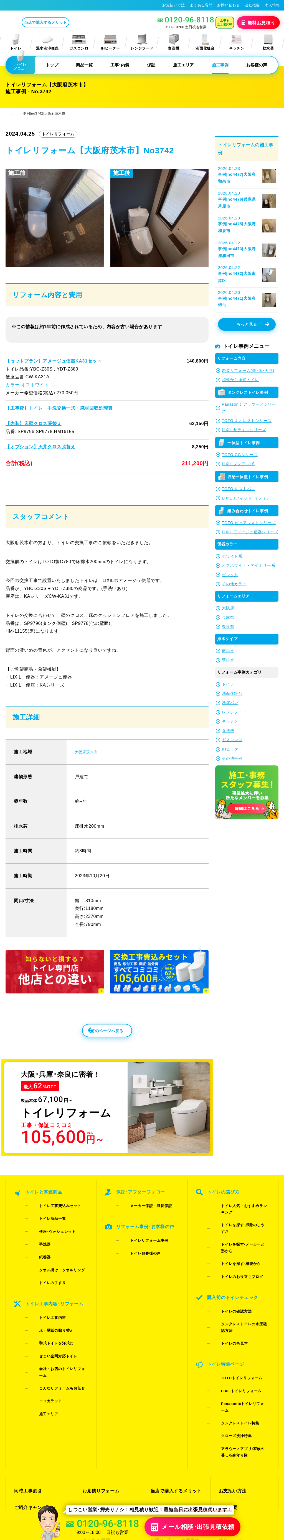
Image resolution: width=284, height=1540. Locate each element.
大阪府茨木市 (89, 768)
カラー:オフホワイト (27, 384)
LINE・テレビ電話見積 (104, 1399)
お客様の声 (256, 65)
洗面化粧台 (205, 42)
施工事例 (220, 65)
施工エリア (183, 65)
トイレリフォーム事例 (141, 1250)
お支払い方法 (173, 5)
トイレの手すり (44, 1268)
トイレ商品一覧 (44, 1232)
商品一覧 (84, 65)
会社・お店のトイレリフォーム (57, 1322)
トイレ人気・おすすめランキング (241, 1225)
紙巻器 (36, 1253)
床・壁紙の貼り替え (48, 1300)
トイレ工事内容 (44, 1293)
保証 (151, 65)
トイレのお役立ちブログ (233, 1253)
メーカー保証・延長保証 (142, 1225)
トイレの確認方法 (228, 1279)
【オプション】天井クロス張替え (40, 446)
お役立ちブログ (166, 1429)
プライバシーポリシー (209, 1486)
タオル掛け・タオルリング (53, 1261)
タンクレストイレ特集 (232, 1340)
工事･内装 (119, 65)
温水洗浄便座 (47, 42)
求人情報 (272, 5)
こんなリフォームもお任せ (53, 1329)
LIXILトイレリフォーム (233, 1325)
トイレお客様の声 (137, 1257)
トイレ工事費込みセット (51, 1225)
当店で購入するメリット (67, 22)
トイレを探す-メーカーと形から (240, 1239)
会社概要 (252, 5)
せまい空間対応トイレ (50, 1315)
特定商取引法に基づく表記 (255, 1486)
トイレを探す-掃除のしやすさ (238, 1232)
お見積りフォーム (99, 1390)
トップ (52, 65)
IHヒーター (110, 42)
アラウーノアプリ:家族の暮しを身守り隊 (240, 1357)
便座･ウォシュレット (49, 1239)
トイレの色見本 (226, 1293)
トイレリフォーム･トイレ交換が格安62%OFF (46, 5)
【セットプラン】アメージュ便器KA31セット (53, 361)
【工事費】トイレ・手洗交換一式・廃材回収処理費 (59, 408)
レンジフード (142, 42)
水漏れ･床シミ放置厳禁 (173, 1419)
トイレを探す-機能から (232, 1246)
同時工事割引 (27, 1390)
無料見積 (259, 22)
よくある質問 (201, 5)
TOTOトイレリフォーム (233, 1318)
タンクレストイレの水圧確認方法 (241, 1286)
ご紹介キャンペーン (33, 1399)
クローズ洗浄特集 (228, 1347)
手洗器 (36, 1246)
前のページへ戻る (95, 1050)
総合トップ (229, 1419)
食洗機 (174, 42)
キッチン (236, 42)
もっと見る (253, 324)
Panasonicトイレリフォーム (238, 1333)
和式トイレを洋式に (48, 1307)
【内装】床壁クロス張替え (33, 423)
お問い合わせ (228, 5)
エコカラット (42, 1336)
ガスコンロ (78, 42)
